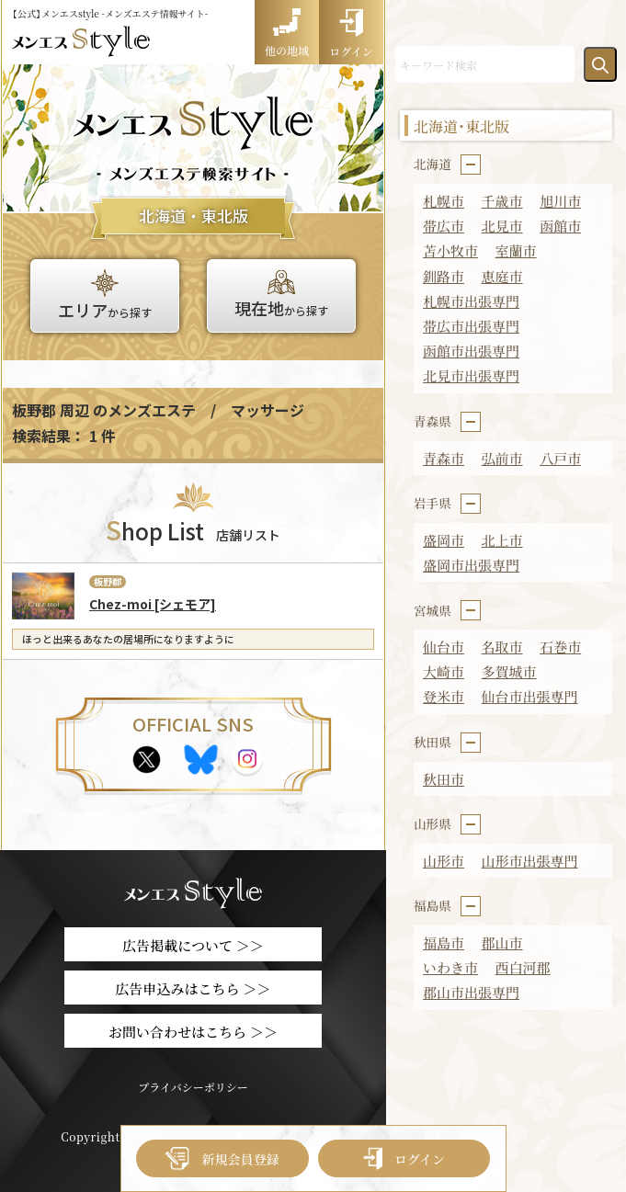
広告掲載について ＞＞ (193, 945)
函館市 (560, 225)
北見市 (502, 225)
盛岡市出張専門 (471, 564)
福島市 (443, 942)
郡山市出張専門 (471, 992)
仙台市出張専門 (530, 696)
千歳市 (502, 200)
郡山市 (502, 942)
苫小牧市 (450, 250)
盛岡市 (443, 540)
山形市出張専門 (530, 860)
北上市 (502, 540)
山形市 (443, 860)
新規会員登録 (222, 1158)
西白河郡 (523, 967)
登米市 (443, 696)
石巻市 (560, 646)
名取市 (502, 646)
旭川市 (560, 200)
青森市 (443, 458)
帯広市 (443, 225)
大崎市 (443, 671)
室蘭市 (516, 250)
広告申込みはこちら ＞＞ (193, 988)
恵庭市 (502, 276)
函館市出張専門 (471, 350)
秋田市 (443, 779)
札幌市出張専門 (471, 301)
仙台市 (443, 646)
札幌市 (443, 200)
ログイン (404, 1158)
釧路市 (443, 276)
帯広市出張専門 (471, 325)
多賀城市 (509, 671)
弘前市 (502, 458)
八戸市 (560, 458)
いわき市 (450, 967)
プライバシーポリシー (192, 1087)
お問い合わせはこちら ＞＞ (193, 1031)
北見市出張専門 (471, 375)
